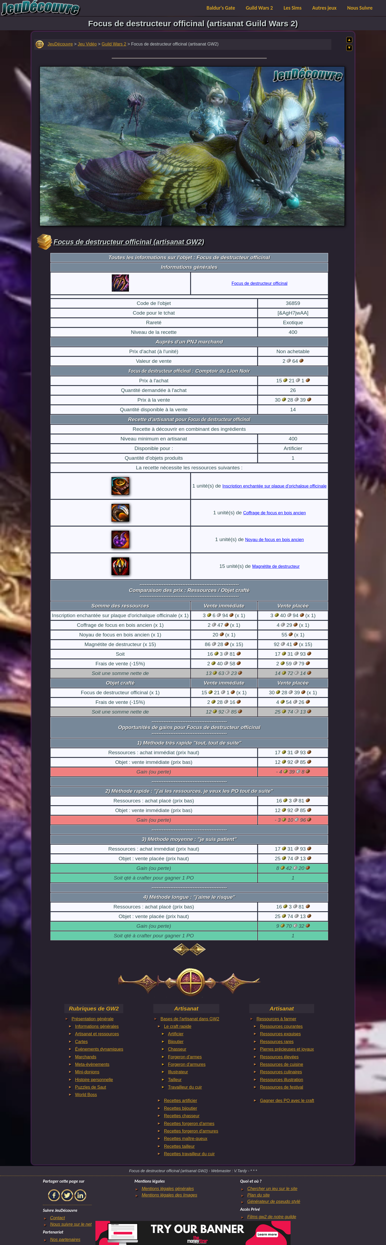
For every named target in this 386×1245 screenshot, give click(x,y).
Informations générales (97, 1026)
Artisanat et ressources (97, 1034)
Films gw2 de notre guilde (271, 1216)
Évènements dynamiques (99, 1049)
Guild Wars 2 (259, 8)
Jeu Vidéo (87, 44)
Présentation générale (93, 1019)
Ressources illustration (281, 1079)
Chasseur (177, 1049)
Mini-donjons (87, 1072)
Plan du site (258, 1195)
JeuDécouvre (60, 44)
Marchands (85, 1057)
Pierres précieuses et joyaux (287, 1049)
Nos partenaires (65, 1239)
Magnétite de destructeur (276, 566)
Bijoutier (176, 1041)
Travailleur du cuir (185, 1087)
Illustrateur (178, 1072)
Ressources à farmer (276, 1019)
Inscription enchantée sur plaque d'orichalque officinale (274, 486)
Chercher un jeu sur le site (272, 1188)
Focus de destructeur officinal (260, 283)
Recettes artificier (180, 1100)
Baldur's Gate (221, 8)
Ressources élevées (279, 1057)
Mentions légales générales (168, 1188)
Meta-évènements (92, 1064)
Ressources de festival (281, 1087)
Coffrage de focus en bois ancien (274, 513)
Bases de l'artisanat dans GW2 (190, 1019)
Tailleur (175, 1079)
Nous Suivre (360, 8)
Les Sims (293, 8)
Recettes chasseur (182, 1116)
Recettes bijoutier (180, 1108)
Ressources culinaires (281, 1072)
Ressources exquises (280, 1034)
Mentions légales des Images (169, 1195)
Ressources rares (277, 1041)
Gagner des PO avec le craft (287, 1100)
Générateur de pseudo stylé (273, 1201)
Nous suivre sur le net (71, 1224)
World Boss (86, 1094)
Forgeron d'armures (187, 1064)
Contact (57, 1218)
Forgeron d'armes (185, 1057)
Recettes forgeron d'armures (191, 1131)
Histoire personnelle (94, 1079)
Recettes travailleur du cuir (189, 1154)
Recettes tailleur (179, 1146)
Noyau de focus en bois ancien (274, 539)
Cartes (81, 1041)
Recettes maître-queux (185, 1138)
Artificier (176, 1034)
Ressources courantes (281, 1026)
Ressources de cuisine (281, 1064)
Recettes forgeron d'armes (189, 1123)
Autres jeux (324, 8)
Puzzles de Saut (90, 1087)
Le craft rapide (177, 1026)
